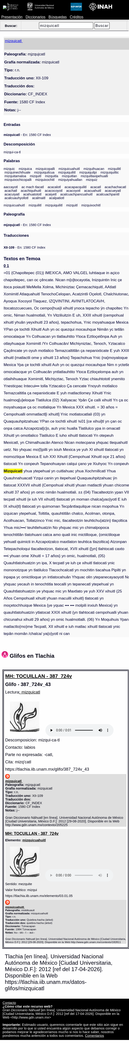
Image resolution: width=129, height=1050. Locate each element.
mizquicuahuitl (69, 169)
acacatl (95, 187)
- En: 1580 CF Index (27, 135)
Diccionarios (35, 17)
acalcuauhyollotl (16, 198)
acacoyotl (73, 190)
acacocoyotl (53, 190)
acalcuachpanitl (107, 194)
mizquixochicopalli (18, 180)
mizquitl (35, 176)
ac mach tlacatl (32, 187)
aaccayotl (11, 187)
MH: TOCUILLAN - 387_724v (38, 676)
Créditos (76, 17)
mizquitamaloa (15, 176)
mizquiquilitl (66, 172)
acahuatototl (32, 194)
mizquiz (91, 180)
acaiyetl (51, 194)
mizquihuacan (94, 169)
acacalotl (54, 187)
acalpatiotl (56, 198)
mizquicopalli (45, 169)
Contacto (9, 1003)
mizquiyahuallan (70, 180)
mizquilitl (114, 169)
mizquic (9, 169)
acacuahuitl (92, 190)
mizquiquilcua (44, 172)
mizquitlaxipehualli (94, 176)
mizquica (25, 169)
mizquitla (51, 176)
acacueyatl (113, 190)
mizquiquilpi (88, 172)
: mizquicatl (29, 692)
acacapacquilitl (75, 187)
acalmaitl (38, 198)
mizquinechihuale (17, 172)
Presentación (11, 17)
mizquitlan (69, 176)
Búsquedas (58, 17)
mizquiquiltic (110, 172)
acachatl (11, 190)
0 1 (6, 265)
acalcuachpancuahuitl (76, 194)
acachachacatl (115, 187)
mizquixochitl (45, 180)
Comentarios (94, 1035)
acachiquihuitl (31, 190)
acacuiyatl (12, 194)
